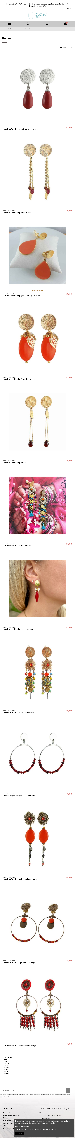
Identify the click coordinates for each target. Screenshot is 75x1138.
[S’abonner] (68, 1090)
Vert (6, 1069)
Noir (6, 1071)
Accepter (19, 1133)
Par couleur (8, 1057)
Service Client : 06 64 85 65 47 (18, 4)
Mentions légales (8, 1120)
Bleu (6, 1061)
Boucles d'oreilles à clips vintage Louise (20, 879)
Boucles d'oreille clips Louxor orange (19, 963)
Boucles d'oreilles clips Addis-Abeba (18, 713)
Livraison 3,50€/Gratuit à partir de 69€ (51, 4)
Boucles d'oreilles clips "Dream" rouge (19, 1046)
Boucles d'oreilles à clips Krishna (17, 546)
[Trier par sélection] (63, 47)
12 (70, 47)
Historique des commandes (11, 1115)
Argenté (7, 1067)
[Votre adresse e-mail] (33, 1090)
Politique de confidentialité (11, 1128)
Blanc (7, 1073)
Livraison (6, 1118)
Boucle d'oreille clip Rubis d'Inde (17, 213)
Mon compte (7, 1113)
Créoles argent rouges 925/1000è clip (19, 796)
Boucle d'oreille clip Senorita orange (19, 379)
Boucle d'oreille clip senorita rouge (18, 629)
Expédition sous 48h (37, 6)
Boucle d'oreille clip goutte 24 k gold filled (21, 296)
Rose (6, 1065)
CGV (4, 1125)
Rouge (7, 1063)
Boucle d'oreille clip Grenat (15, 463)
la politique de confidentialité (19, 1097)
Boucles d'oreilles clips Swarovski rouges (20, 129)
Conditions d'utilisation (10, 1123)
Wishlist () (69, 8)
